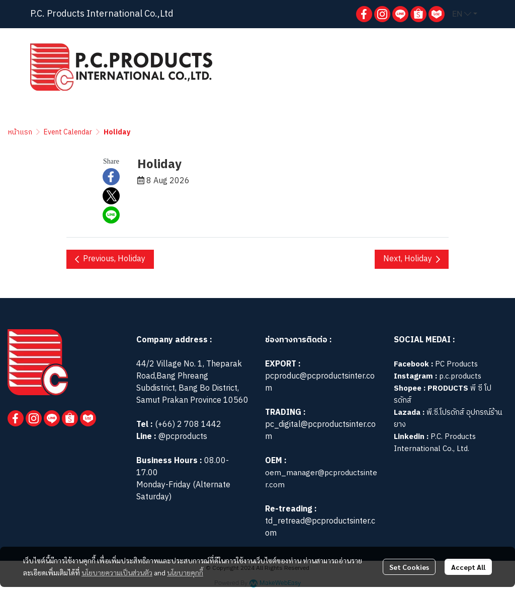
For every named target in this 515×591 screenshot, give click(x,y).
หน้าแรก (20, 132)
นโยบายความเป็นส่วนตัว (116, 572)
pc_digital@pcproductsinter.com (320, 431)
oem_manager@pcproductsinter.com (321, 479)
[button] (464, 14)
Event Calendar (68, 132)
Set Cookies (409, 566)
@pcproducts (181, 437)
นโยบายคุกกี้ (185, 572)
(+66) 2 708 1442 (188, 424)
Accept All (468, 566)
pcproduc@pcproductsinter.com (320, 382)
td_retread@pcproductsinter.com (320, 527)
